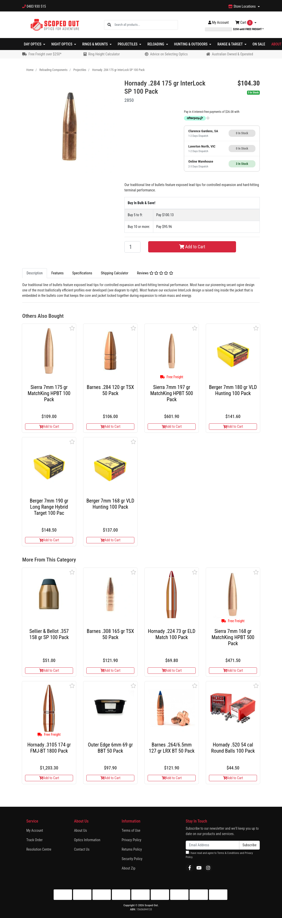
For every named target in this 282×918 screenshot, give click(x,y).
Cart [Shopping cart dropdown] (244, 23)
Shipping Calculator (114, 273)
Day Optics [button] (33, 44)
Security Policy (132, 859)
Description (35, 273)
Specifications (82, 273)
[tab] (34, 273)
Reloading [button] (156, 44)
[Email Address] (212, 845)
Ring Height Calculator (104, 54)
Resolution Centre (38, 849)
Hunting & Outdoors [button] (191, 44)
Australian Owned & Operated (232, 54)
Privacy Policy (131, 840)
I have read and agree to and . (219, 855)
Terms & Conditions (228, 853)
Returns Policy (132, 849)
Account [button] (218, 22)
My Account (34, 830)
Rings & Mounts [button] (95, 44)
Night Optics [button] (62, 44)
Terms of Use (131, 830)
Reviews (155, 273)
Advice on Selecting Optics (168, 54)
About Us (80, 830)
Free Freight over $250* (44, 54)
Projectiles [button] (128, 44)
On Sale (259, 44)
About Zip (128, 868)
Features (57, 273)
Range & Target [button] (230, 44)
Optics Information (87, 840)
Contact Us (82, 849)
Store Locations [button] (242, 6)
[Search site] (109, 24)
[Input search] (146, 24)
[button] (72, 328)
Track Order (34, 840)
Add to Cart (192, 246)
